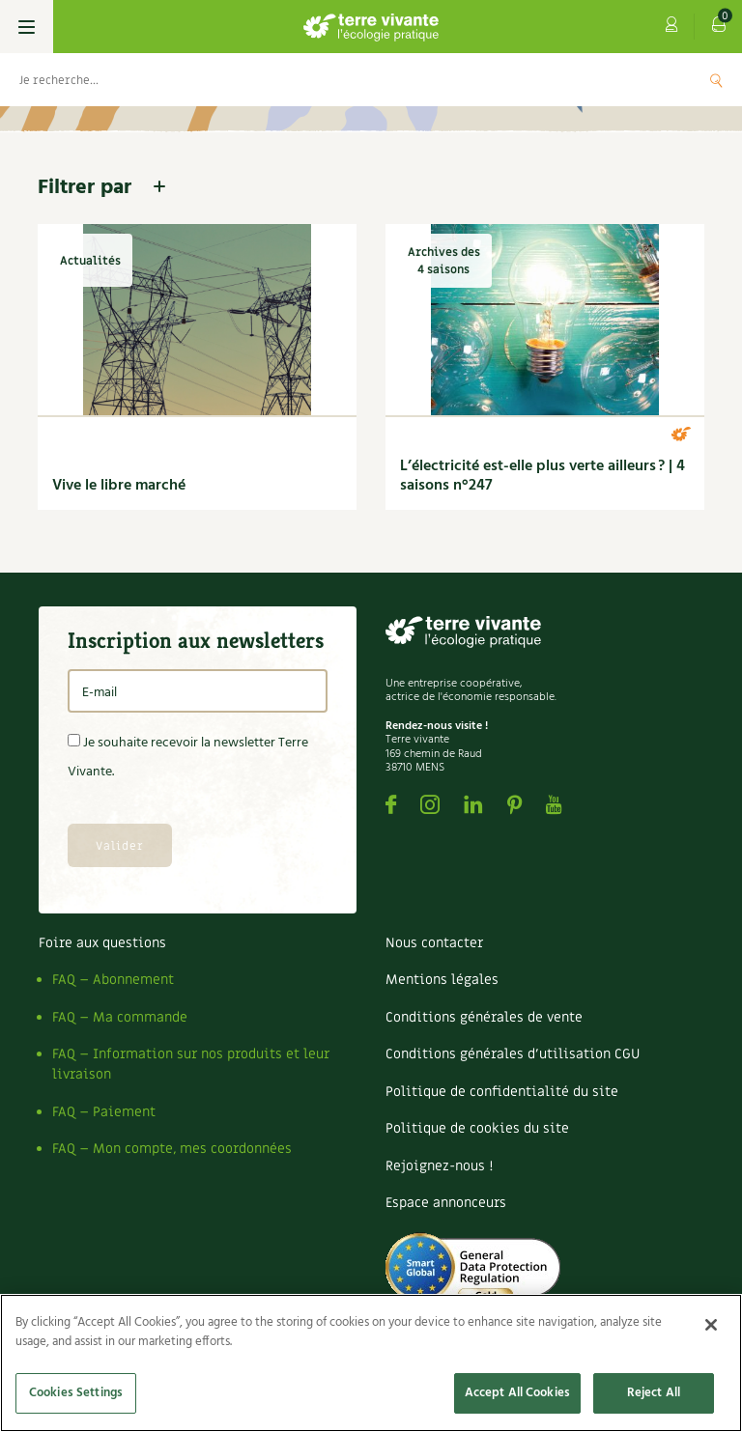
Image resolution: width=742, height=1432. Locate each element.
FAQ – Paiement (104, 1112)
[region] (371, 1363)
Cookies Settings (76, 1393)
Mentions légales (442, 979)
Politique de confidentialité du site (501, 1091)
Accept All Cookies (517, 1393)
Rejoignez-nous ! (439, 1166)
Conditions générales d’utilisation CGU (512, 1054)
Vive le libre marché (119, 485)
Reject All (653, 1393)
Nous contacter (434, 943)
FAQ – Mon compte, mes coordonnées (172, 1148)
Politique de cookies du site (477, 1128)
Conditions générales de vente (484, 1017)
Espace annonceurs (445, 1202)
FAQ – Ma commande (119, 1017)
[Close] (711, 1325)
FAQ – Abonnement (113, 979)
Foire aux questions (102, 943)
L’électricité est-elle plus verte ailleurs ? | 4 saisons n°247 (542, 476)
